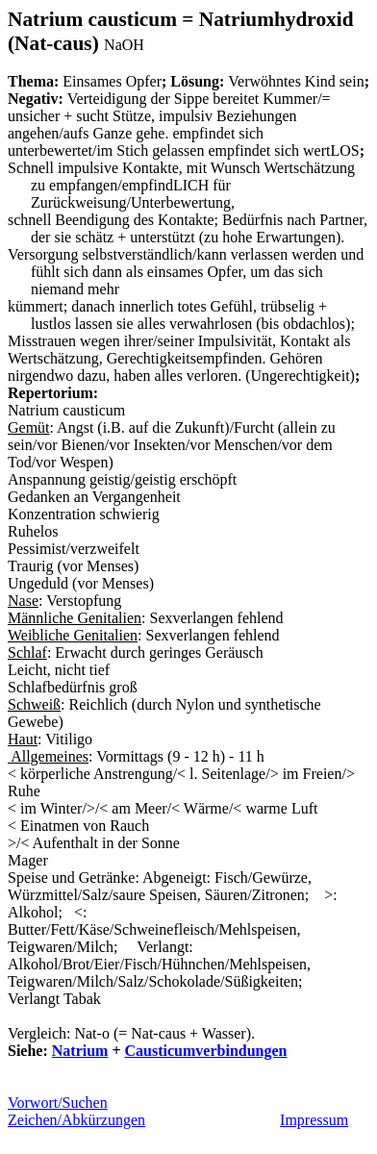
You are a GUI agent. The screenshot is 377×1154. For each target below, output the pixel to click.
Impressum (314, 1120)
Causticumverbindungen (206, 1050)
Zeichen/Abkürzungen (76, 1120)
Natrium (80, 1050)
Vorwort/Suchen (58, 1102)
